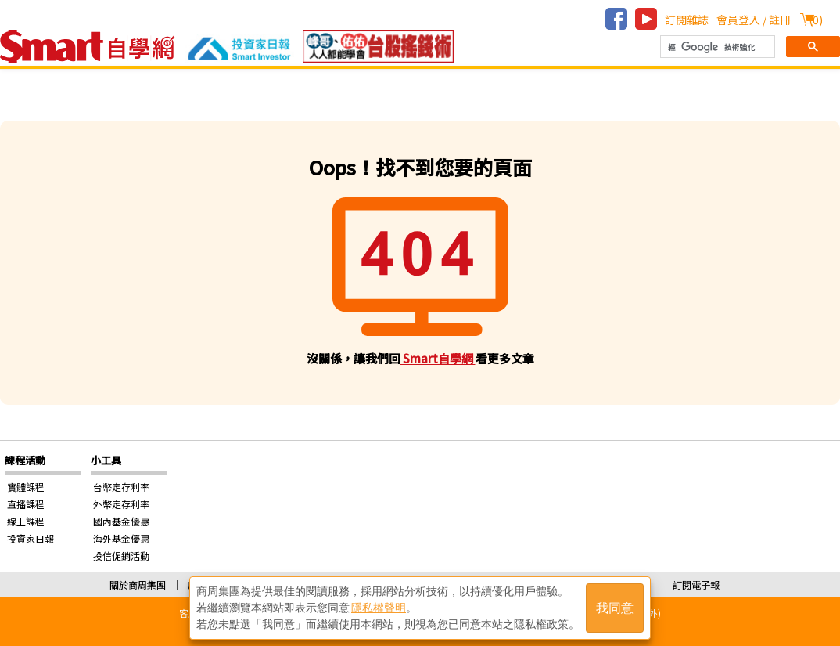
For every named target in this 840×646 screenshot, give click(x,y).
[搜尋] (716, 47)
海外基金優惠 (121, 538)
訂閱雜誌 (687, 19)
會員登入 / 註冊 (753, 19)
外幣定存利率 (121, 504)
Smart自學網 (438, 358)
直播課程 (26, 504)
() (816, 19)
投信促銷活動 (121, 555)
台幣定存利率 (121, 486)
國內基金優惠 (121, 521)
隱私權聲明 (378, 607)
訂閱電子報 (696, 584)
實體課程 (26, 486)
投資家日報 (30, 538)
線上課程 (26, 521)
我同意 (615, 608)
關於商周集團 (137, 584)
